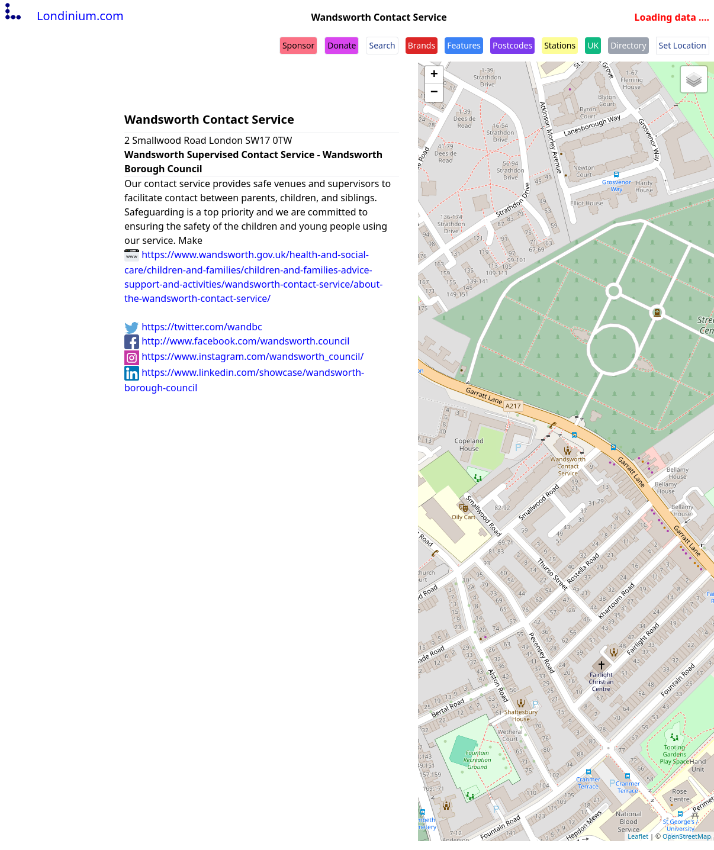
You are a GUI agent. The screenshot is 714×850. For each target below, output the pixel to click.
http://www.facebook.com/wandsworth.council (236, 340)
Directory (628, 45)
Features (464, 45)
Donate (341, 45)
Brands (421, 45)
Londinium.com (63, 16)
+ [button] (434, 75)
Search (382, 45)
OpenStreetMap (686, 836)
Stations (559, 45)
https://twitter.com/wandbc (193, 326)
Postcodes (512, 45)
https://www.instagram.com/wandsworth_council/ (244, 356)
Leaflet (638, 836)
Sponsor (298, 45)
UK (593, 45)
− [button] (434, 93)
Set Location (682, 45)
